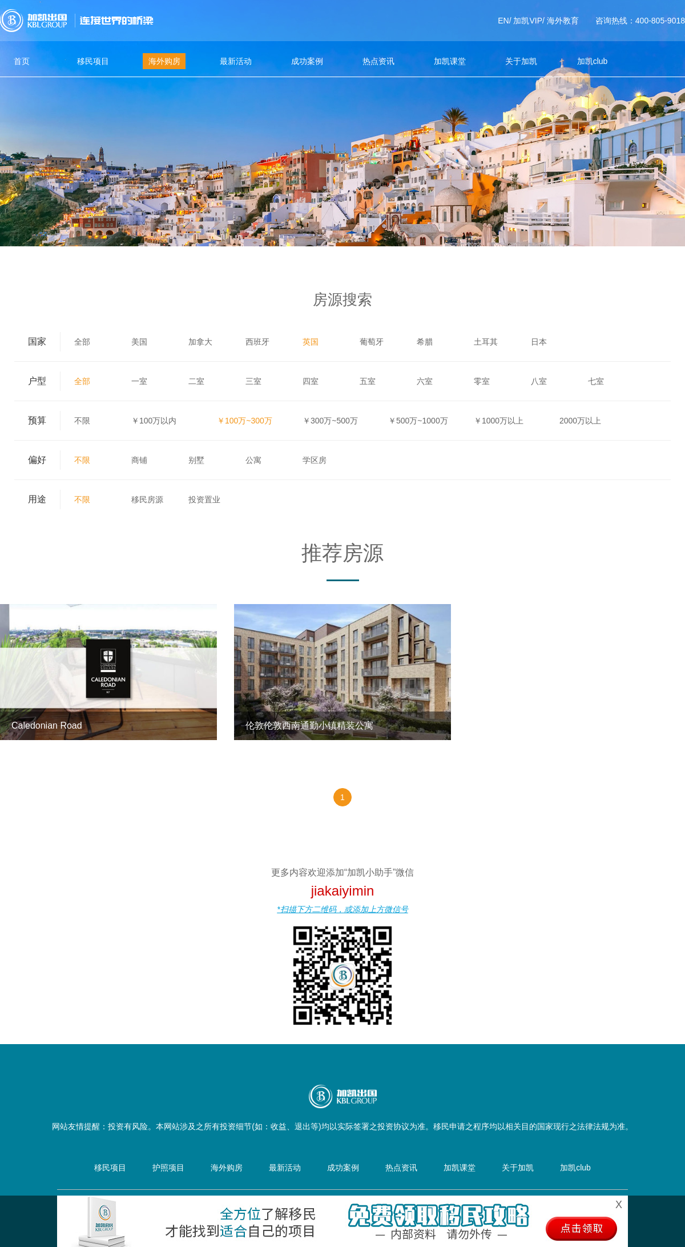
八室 (539, 381)
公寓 (253, 460)
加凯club (592, 61)
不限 (82, 420)
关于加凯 (521, 61)
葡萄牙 (372, 341)
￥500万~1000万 (418, 420)
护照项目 (168, 1167)
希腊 (425, 341)
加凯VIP (527, 20)
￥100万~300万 (244, 420)
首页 (22, 61)
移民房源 (147, 499)
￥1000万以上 (498, 420)
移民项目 (93, 61)
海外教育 (563, 20)
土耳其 (486, 341)
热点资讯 (378, 61)
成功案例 (307, 61)
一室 (139, 381)
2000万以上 (580, 420)
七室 (596, 381)
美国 (139, 341)
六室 (425, 381)
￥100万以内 (153, 420)
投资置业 (204, 499)
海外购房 (164, 61)
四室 (311, 381)
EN (503, 20)
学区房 (315, 460)
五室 (368, 381)
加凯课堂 (450, 61)
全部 (82, 341)
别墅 (196, 460)
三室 (253, 381)
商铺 (139, 460)
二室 (196, 381)
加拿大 (200, 341)
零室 (482, 381)
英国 (311, 341)
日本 (539, 341)
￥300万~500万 (330, 420)
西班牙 (257, 341)
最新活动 (236, 61)
